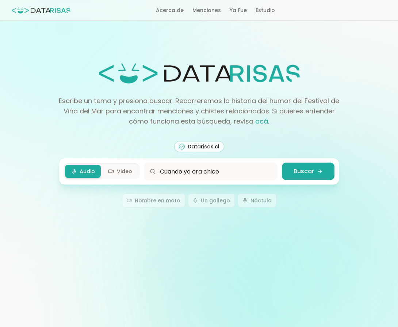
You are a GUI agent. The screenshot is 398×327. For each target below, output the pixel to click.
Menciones (206, 10)
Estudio (265, 10)
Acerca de (170, 10)
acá (261, 121)
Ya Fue (238, 10)
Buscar (308, 171)
